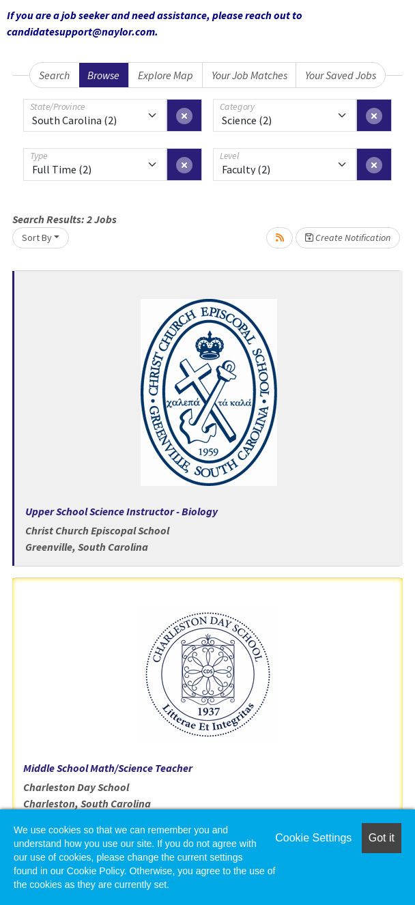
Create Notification (347, 237)
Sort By (37, 237)
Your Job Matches (249, 75)
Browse (103, 75)
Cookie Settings (313, 838)
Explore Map (165, 75)
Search (54, 75)
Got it (382, 838)
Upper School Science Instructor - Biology (121, 511)
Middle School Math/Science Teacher (107, 768)
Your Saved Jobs (340, 75)
